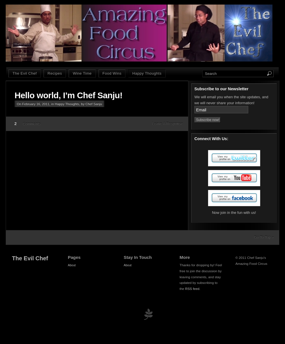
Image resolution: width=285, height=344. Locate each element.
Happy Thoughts (146, 73)
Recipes (55, 73)
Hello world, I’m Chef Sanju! (69, 95)
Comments (32, 124)
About (72, 265)
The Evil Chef (25, 73)
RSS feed (192, 288)
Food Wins (112, 73)
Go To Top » (264, 237)
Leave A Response (167, 123)
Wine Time (82, 73)
